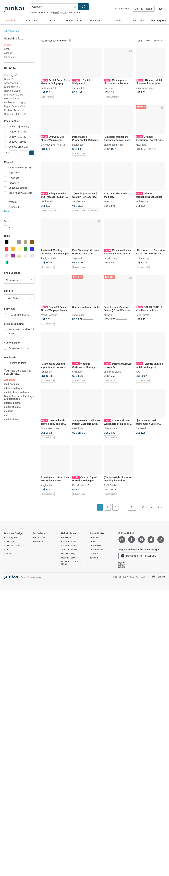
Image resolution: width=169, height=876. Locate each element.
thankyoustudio (48, 258)
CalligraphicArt (48, 88)
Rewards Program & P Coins (72, 562)
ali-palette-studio (112, 371)
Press (92, 541)
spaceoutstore (79, 88)
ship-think (77, 258)
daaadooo (77, 428)
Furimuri (108, 88)
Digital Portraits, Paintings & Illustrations (19, 397)
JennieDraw (78, 201)
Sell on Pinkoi (122, 8)
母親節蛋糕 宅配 (59, 12)
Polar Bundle (142, 314)
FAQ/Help (66, 537)
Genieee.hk (142, 428)
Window (8, 53)
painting (8, 411)
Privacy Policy (68, 554)
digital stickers (12, 407)
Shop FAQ (38, 541)
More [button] (7, 211)
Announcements (69, 545)
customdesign (143, 258)
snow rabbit (78, 314)
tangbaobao (47, 485)
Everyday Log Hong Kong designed (59, 144)
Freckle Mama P (81, 485)
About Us (94, 537)
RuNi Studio (110, 485)
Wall (6, 550)
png (6, 415)
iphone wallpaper (13, 388)
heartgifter (77, 144)
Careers (94, 554)
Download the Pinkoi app (138, 555)
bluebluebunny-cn (113, 144)
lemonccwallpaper (145, 88)
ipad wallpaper (12, 384)
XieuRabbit (141, 144)
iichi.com (94, 558)
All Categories (11, 31)
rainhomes (46, 371)
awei (138, 371)
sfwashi (108, 314)
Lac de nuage (111, 258)
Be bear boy (142, 201)
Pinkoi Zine (10, 57)
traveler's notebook (39, 12)
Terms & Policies (69, 550)
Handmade (74, 12)
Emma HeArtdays (50, 428)
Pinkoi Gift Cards (12, 545)
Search (84, 7)
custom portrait (12, 403)
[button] (31, 152)
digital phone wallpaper (17, 392)
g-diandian (77, 371)
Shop (7, 49)
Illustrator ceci (111, 428)
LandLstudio (47, 201)
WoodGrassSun (49, 314)
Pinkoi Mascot (96, 550)
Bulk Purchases (68, 541)
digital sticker (11, 419)
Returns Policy (68, 558)
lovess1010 (110, 201)
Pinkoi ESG (95, 545)
